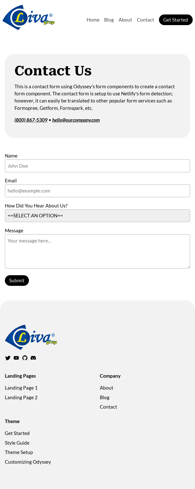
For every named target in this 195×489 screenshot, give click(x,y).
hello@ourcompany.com (76, 120)
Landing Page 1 (21, 388)
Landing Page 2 (21, 397)
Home (93, 20)
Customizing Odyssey (28, 462)
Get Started (175, 20)
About (125, 20)
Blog (109, 20)
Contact (145, 20)
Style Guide (17, 443)
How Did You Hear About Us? (36, 205)
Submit (16, 280)
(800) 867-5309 (30, 120)
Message (14, 230)
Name (11, 156)
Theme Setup (19, 452)
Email (11, 180)
